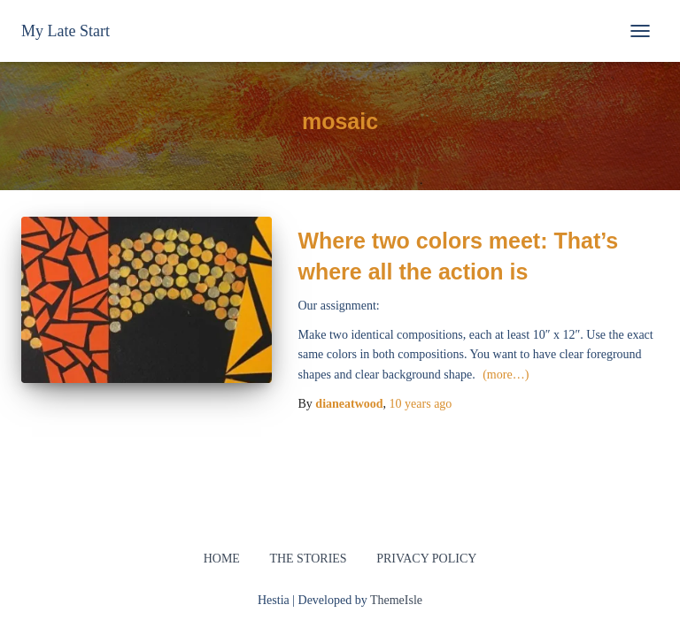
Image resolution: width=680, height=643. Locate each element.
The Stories (307, 558)
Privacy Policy (426, 558)
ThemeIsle (396, 600)
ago (421, 403)
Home (222, 558)
